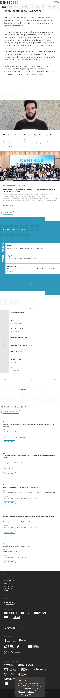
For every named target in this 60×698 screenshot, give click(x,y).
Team (43, 6)
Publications (50, 6)
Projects (37, 6)
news (18, 6)
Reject (31, 694)
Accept (22, 694)
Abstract (9, 442)
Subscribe (9, 602)
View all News (7, 212)
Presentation (11, 6)
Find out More (28, 691)
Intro (4, 6)
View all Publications (11, 412)
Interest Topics (27, 6)
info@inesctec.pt (10, 580)
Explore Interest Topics (14, 229)
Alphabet (30, 308)
